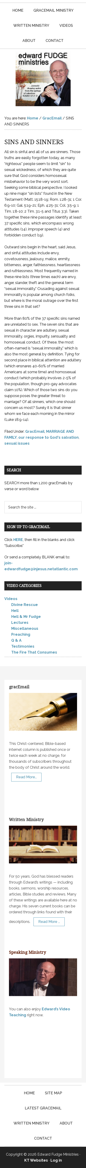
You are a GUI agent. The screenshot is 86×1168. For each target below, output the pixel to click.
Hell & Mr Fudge (26, 616)
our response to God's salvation (48, 437)
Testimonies (22, 646)
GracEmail (34, 431)
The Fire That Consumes (34, 652)
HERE (18, 540)
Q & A (16, 640)
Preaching (20, 634)
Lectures (19, 622)
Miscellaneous (24, 628)
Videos (10, 599)
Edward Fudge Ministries (43, 78)
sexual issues (17, 443)
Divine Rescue (24, 605)
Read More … (49, 921)
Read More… (26, 777)
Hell (15, 610)
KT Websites (36, 1160)
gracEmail (19, 686)
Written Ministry (26, 819)
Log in (56, 1160)
